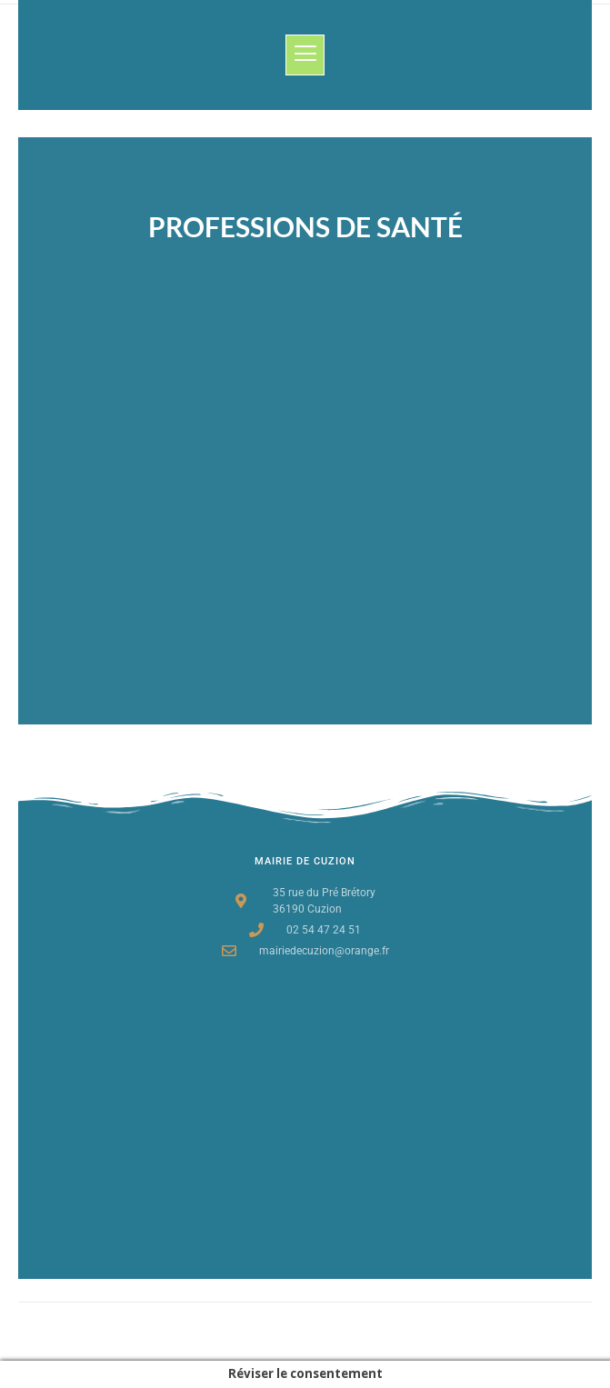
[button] (305, 55)
